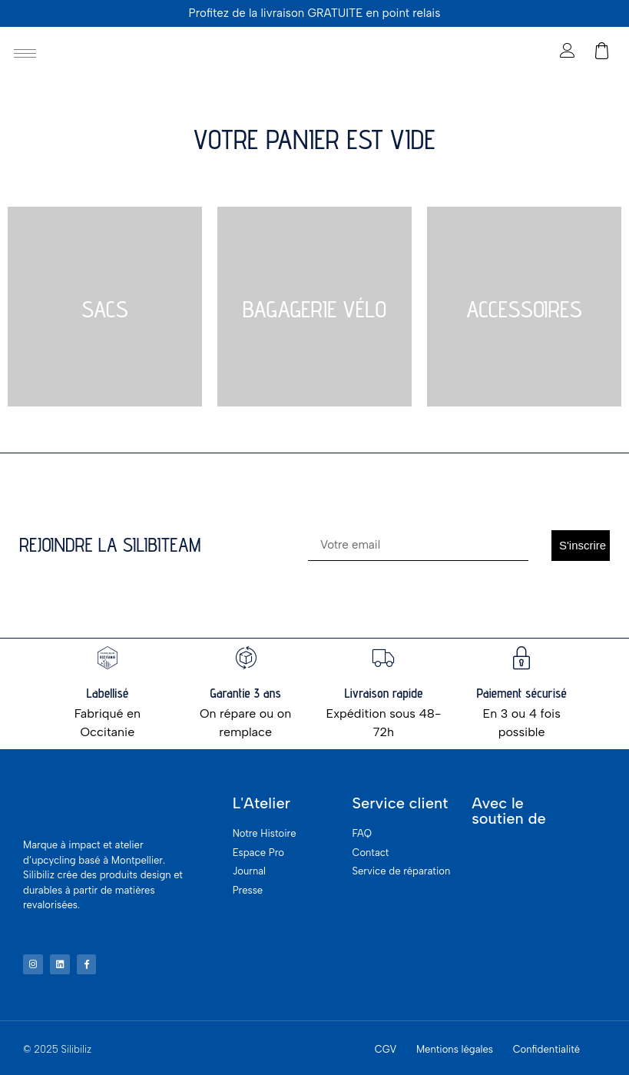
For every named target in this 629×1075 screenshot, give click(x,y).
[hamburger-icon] (25, 53)
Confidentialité (547, 1047)
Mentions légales (454, 1047)
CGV (386, 1047)
